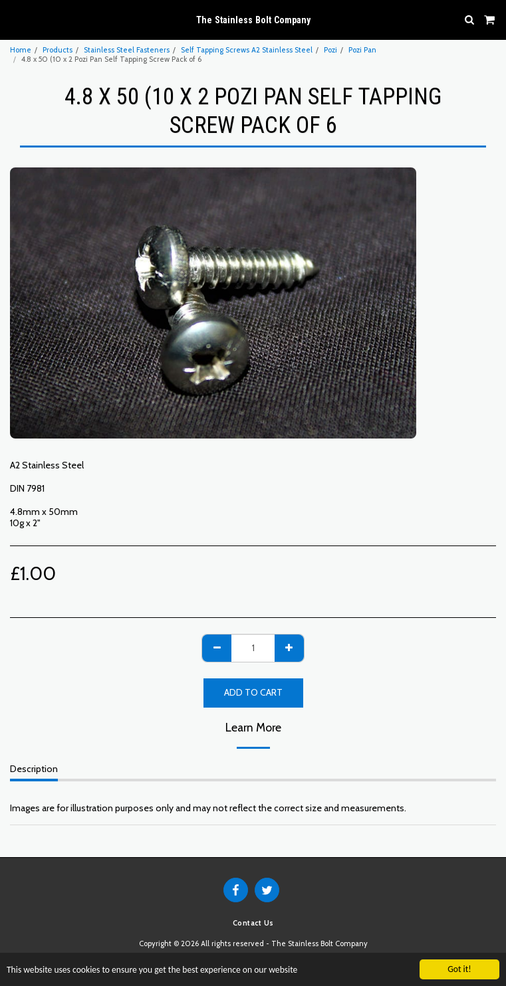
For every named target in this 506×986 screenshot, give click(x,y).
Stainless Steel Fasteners (127, 49)
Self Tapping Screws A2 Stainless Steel (247, 49)
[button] (14, 19)
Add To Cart (253, 692)
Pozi (330, 49)
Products (57, 49)
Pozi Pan (362, 49)
